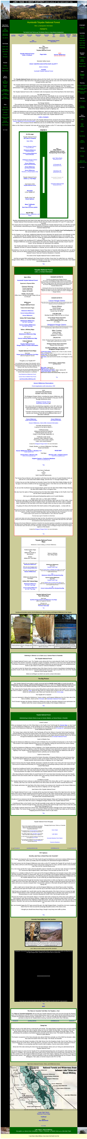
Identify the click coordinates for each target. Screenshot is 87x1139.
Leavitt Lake (44, 354)
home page (60, 692)
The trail (82, 36)
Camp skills (82, 40)
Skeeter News (82, 66)
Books (82, 131)
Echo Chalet (35, 837)
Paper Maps (82, 43)
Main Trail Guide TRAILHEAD (5, 30)
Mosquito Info (82, 63)
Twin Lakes (44, 356)
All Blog (5, 65)
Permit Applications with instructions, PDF (43, 386)
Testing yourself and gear (5, 118)
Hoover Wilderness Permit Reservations (24, 121)
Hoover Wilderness (30, 164)
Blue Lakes (44, 367)
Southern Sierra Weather (5, 98)
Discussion (5, 114)
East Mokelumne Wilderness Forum (27, 374)
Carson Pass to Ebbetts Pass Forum (27, 376)
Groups (82, 156)
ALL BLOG (5, 38)
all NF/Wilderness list (55, 848)
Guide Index (5, 46)
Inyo (33, 41)
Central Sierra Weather (5, 94)
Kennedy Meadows (34, 830)
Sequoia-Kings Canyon (53, 41)
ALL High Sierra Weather (5, 82)
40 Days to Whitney (82, 85)
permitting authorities (13, 35)
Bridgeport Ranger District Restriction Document (43, 402)
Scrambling (82, 47)
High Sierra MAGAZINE (5, 34)
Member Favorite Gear (5, 122)
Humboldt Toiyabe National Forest (43, 70)
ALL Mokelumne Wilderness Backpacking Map (52, 574)
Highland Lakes (45, 368)
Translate (82, 27)
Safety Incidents (82, 60)
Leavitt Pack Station (46, 351)
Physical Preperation (82, 107)
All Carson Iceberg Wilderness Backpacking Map (52, 587)
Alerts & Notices (43, 67)
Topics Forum (5, 70)
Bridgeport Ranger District (30, 160)
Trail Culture (82, 151)
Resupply (5, 56)
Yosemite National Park (57, 184)
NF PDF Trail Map (27, 321)
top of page (5, 129)
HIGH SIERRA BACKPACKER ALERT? (43, 64)
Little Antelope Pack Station (48, 370)
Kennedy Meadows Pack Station (55, 838)
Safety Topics (82, 57)
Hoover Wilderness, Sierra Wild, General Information (43, 423)
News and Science (82, 125)
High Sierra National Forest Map (43, 1113)
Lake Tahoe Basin (57, 158)
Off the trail (82, 45)
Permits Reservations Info (30, 171)
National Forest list (62, 35)
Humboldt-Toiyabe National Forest (27, 280)
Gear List (5, 107)
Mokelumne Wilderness (30, 564)
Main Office (30, 141)
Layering (5, 112)
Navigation (82, 38)
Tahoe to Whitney (82, 89)
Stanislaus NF (57, 171)
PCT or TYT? (54, 35)
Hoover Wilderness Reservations (43, 383)
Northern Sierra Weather (5, 90)
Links (82, 119)
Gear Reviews (5, 125)
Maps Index (5, 49)
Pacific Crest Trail (52, 567)
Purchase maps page (43, 605)
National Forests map (68, 35)
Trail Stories (82, 136)
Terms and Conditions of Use (82, 161)
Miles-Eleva (5, 51)
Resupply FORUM (82, 75)
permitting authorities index (32, 848)
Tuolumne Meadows (37, 840)
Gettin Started (5, 109)
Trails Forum (5, 68)
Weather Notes (5, 86)
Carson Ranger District (29, 147)
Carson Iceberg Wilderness (30, 568)
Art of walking (82, 101)
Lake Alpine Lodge (36, 833)
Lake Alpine (55, 834)
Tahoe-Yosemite (82, 92)
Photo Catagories (82, 141)
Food (82, 78)
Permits (5, 54)
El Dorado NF (57, 165)
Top (44, 264)
